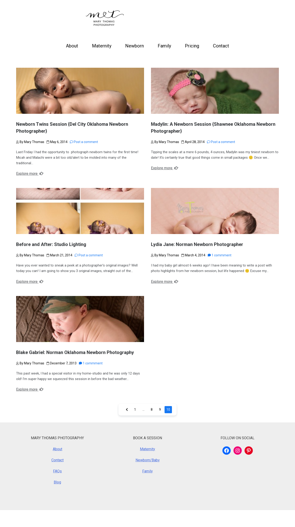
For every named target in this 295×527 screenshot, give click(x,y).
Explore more (29, 173)
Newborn (134, 46)
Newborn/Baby (148, 460)
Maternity (101, 46)
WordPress (46, 518)
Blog (57, 482)
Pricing (192, 46)
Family (164, 46)
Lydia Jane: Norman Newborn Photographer (197, 244)
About (72, 46)
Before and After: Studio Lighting (51, 244)
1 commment (219, 255)
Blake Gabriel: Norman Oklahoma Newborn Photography (75, 352)
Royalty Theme (103, 518)
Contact (221, 46)
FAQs (57, 471)
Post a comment (84, 142)
